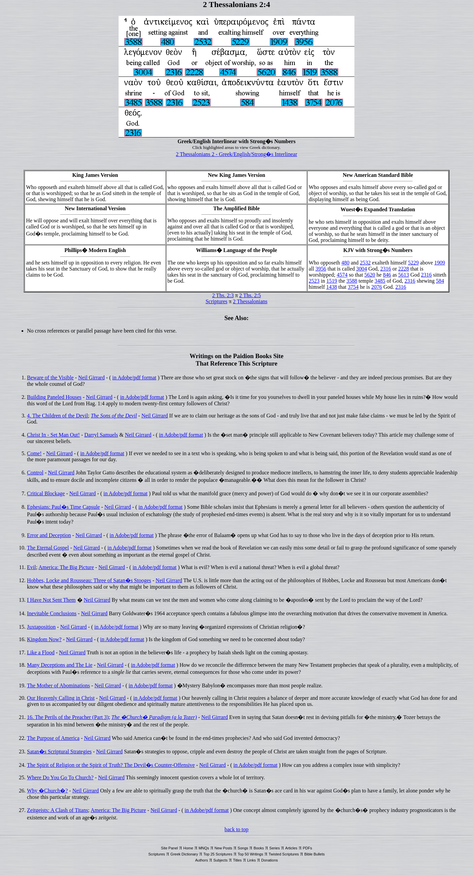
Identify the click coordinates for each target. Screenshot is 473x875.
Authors (201, 860)
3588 (351, 281)
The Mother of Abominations (58, 685)
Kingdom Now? (44, 639)
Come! (34, 453)
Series (274, 848)
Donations (269, 860)
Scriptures (216, 301)
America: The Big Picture (66, 567)
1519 (331, 281)
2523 (314, 281)
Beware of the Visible (50, 377)
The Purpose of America (53, 738)
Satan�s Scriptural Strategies (59, 751)
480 (345, 262)
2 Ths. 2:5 (250, 295)
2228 (403, 269)
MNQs (203, 848)
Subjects (220, 860)
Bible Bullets (314, 854)
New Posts (223, 848)
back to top (236, 829)
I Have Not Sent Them (51, 600)
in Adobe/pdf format (134, 377)
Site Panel (169, 848)
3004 (361, 269)
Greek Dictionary (184, 854)
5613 (403, 275)
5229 (413, 262)
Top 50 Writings (250, 854)
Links (251, 860)
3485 (380, 281)
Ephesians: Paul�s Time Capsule (63, 507)
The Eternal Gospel (48, 548)
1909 (439, 262)
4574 (342, 275)
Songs (243, 848)
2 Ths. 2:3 (223, 295)
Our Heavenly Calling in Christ (61, 698)
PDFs (307, 848)
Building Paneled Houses (54, 397)
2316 (385, 269)
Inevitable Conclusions (51, 613)
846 (387, 275)
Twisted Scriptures (284, 854)
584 (440, 281)
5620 (370, 275)
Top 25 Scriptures (217, 854)
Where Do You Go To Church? (60, 777)
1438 (331, 287)
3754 (353, 287)
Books (259, 848)
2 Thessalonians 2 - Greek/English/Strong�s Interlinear (236, 154)
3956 (320, 269)
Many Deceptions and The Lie (59, 665)
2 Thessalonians (250, 301)
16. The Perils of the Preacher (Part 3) (67, 717)
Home (188, 848)
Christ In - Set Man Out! (53, 435)
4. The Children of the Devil (57, 415)
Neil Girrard (91, 377)
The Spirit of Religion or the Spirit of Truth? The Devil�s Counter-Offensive (111, 765)
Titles (237, 860)
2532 (365, 262)
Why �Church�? (47, 790)
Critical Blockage (46, 493)
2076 (376, 287)
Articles (291, 848)
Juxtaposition (41, 627)
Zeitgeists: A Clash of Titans (57, 810)
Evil (31, 567)
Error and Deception (49, 535)
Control (35, 472)
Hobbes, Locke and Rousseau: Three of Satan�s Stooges (89, 580)
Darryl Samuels (101, 435)
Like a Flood (41, 652)
